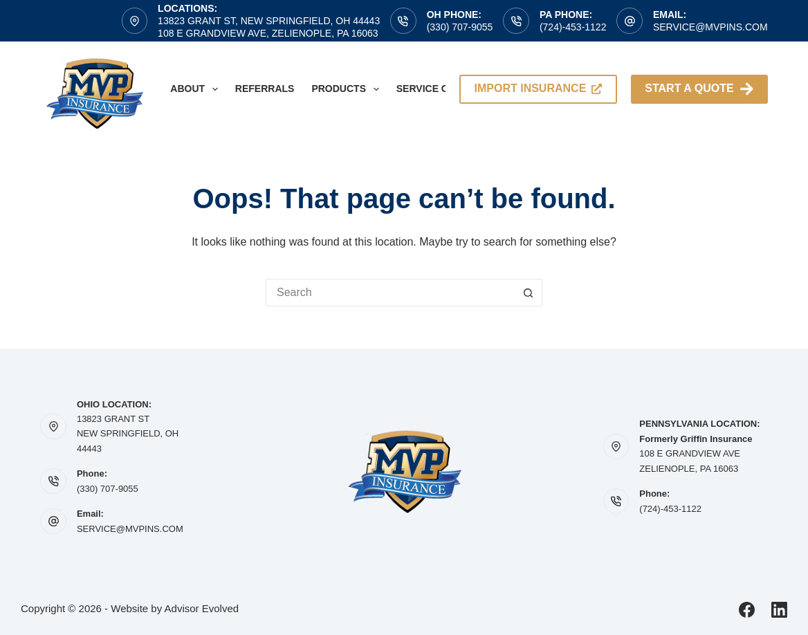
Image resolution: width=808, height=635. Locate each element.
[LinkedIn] (779, 610)
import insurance (539, 88)
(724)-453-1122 (573, 27)
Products (347, 89)
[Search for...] (390, 292)
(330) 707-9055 (460, 27)
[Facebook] (747, 610)
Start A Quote (699, 89)
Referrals (265, 88)
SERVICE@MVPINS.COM (130, 529)
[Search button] (528, 292)
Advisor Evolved (202, 608)
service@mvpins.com (710, 27)
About (196, 89)
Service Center (438, 88)
